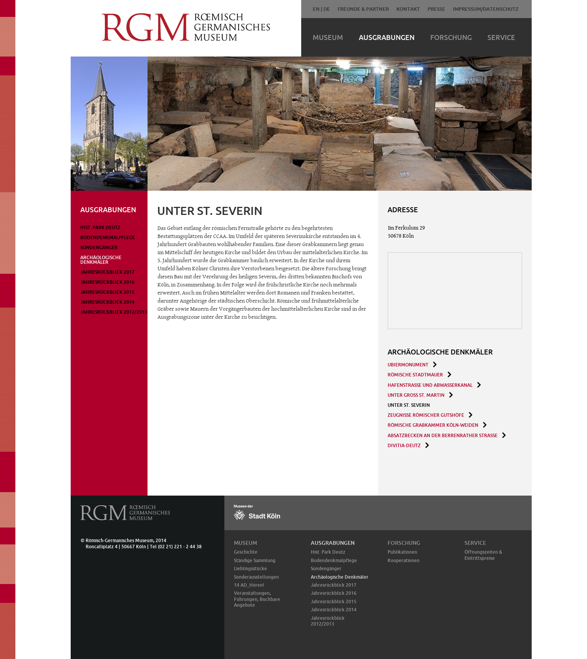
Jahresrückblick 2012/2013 (113, 312)
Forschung (451, 37)
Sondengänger (99, 247)
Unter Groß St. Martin (416, 395)
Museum (328, 37)
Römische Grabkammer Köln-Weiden (433, 425)
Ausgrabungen (387, 37)
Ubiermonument (408, 364)
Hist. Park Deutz (100, 227)
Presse (436, 9)
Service (501, 37)
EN (316, 9)
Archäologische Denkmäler (100, 260)
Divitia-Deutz (404, 445)
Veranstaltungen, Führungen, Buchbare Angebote (257, 599)
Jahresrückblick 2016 (107, 282)
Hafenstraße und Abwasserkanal (430, 385)
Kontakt (408, 9)
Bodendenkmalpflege (107, 237)
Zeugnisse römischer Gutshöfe (426, 415)
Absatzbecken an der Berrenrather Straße (442, 435)
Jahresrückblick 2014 (107, 302)
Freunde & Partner (363, 9)
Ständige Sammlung (254, 560)
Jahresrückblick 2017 (107, 272)
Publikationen (402, 551)
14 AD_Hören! (249, 584)
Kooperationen (404, 560)
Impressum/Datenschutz (486, 9)
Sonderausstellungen (256, 576)
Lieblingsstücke (250, 568)
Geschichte (245, 551)
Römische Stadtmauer (415, 374)
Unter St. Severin (409, 405)
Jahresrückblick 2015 (107, 292)
